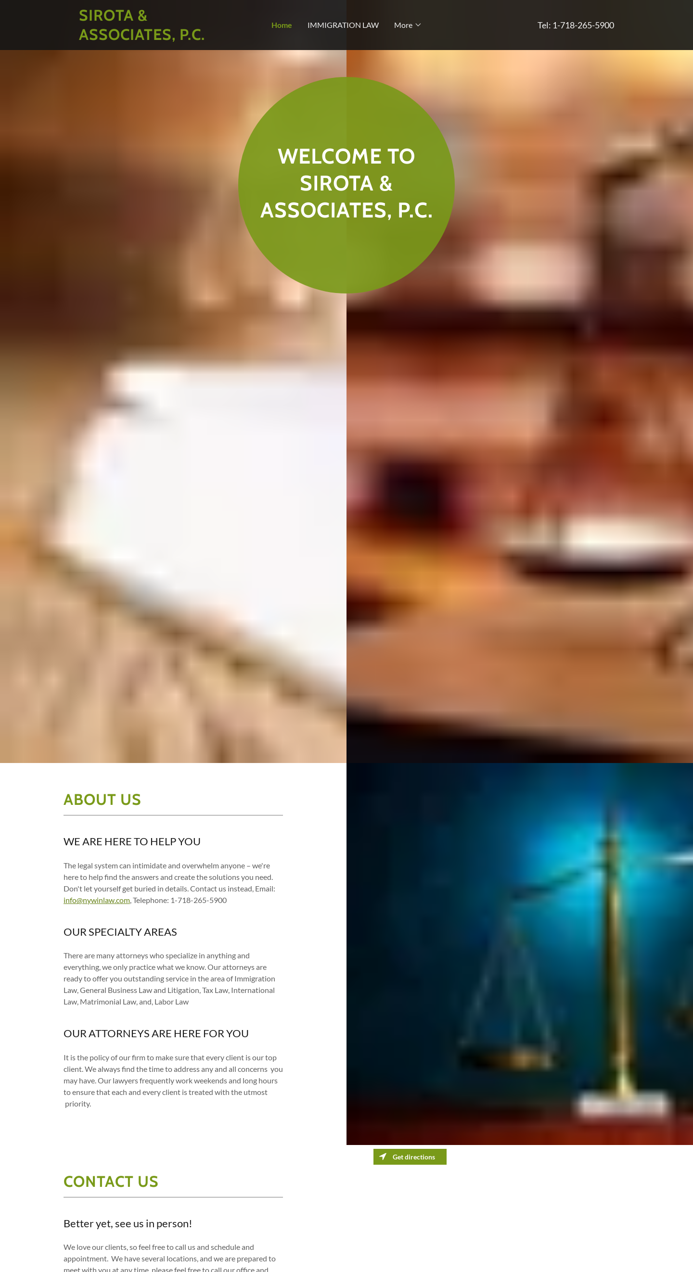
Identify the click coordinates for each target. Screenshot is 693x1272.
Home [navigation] (281, 24)
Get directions (407, 1157)
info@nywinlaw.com (97, 899)
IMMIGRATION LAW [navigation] (343, 24)
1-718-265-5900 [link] (583, 25)
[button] (146, 25)
